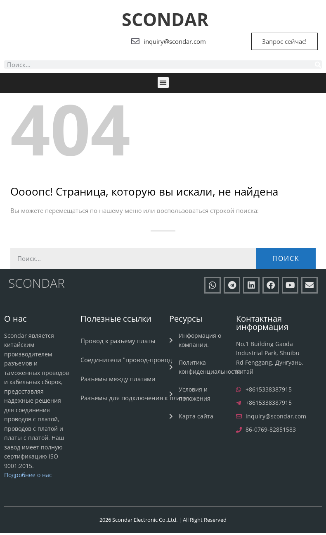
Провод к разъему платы (118, 343)
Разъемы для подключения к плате (133, 400)
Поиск (286, 260)
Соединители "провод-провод (126, 362)
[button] (163, 85)
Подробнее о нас (28, 477)
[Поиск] (318, 67)
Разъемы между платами (118, 381)
